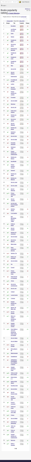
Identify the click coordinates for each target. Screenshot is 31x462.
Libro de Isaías (14, 139)
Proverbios (13, 97)
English (4, 5)
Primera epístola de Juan (13, 195)
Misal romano (13, 244)
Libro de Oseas (14, 236)
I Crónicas (13, 298)
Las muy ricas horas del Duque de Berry (14, 205)
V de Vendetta (14, 213)
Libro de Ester (14, 136)
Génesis (12, 36)
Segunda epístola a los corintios (13, 303)
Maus (12, 65)
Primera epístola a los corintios (13, 93)
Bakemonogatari (14, 353)
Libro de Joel (13, 288)
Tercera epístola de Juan (13, 398)
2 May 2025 (21, 21)
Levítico (12, 84)
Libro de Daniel (14, 100)
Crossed (12, 267)
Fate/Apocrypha (14, 385)
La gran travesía (14, 295)
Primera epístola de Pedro (13, 272)
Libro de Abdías (14, 418)
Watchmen (13, 104)
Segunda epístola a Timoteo (13, 325)
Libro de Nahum (14, 341)
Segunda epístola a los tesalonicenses (14, 436)
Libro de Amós (14, 389)
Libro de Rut (13, 69)
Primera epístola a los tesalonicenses (14, 153)
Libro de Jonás (14, 185)
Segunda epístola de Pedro (13, 369)
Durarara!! (13, 170)
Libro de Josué (14, 182)
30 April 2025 (10, 21)
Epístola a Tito (14, 253)
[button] (23, 19)
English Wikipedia (24, 2)
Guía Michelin (13, 161)
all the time (23, 16)
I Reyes (12, 281)
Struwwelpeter (14, 356)
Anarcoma (13, 440)
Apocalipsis (13, 26)
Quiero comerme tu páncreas (13, 249)
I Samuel (12, 291)
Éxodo (12, 33)
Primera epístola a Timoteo (13, 166)
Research (15, 1)
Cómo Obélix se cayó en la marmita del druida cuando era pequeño (14, 332)
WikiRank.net (27, 9)
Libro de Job (13, 107)
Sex (11, 264)
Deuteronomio (14, 76)
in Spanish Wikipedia (14, 13)
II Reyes (12, 415)
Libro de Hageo (14, 338)
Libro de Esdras (14, 261)
